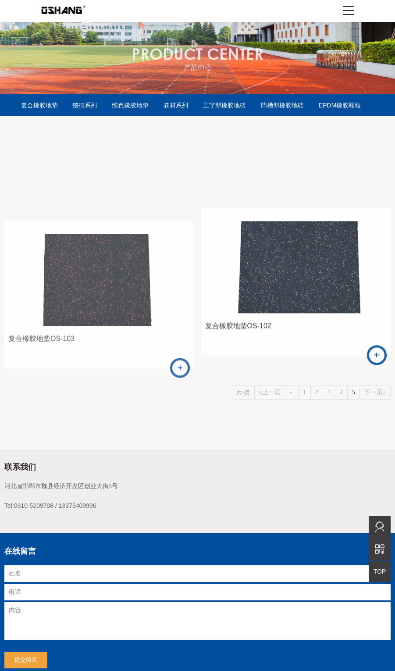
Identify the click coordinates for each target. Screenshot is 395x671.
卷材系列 (176, 105)
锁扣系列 (84, 105)
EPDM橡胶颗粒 (340, 105)
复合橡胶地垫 (39, 105)
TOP (380, 571)
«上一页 (270, 390)
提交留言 (25, 658)
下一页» (375, 390)
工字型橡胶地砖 (224, 105)
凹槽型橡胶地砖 (282, 105)
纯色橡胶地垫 (130, 105)
